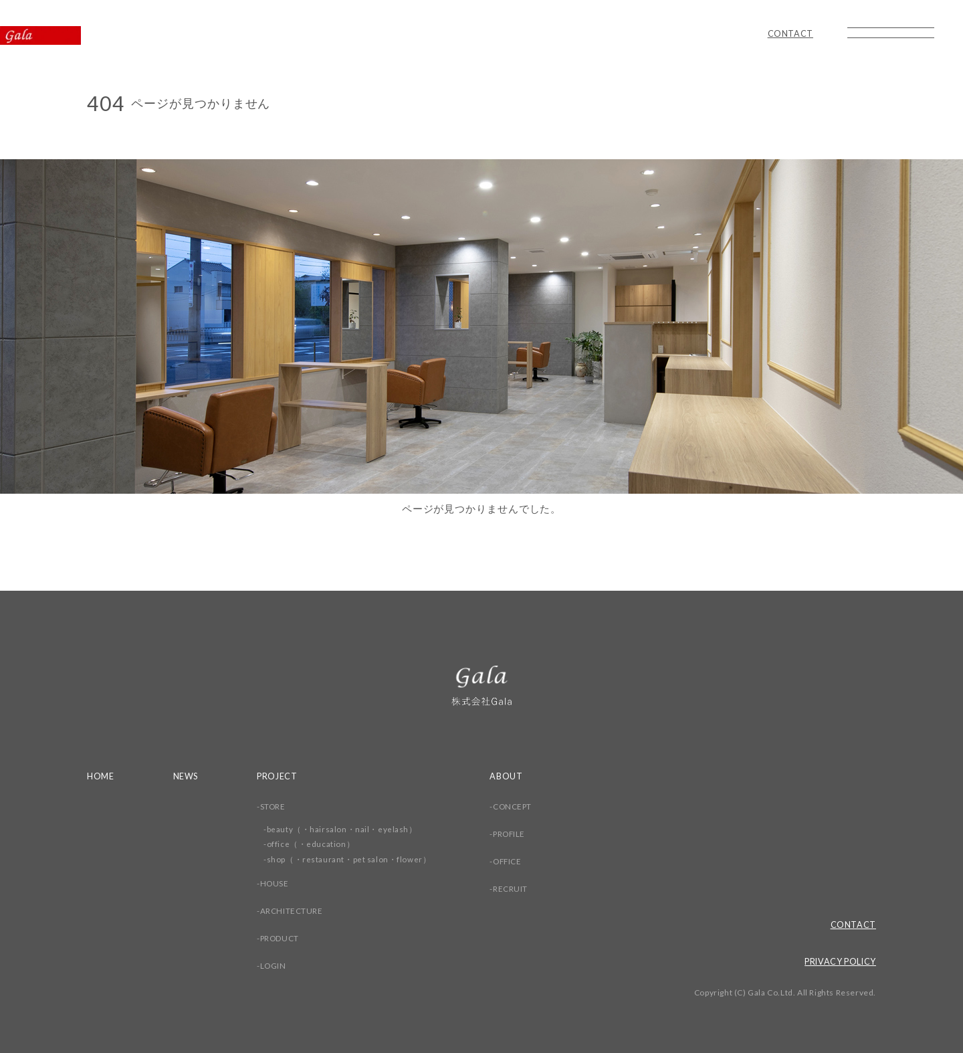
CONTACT (790, 34)
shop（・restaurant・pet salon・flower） (350, 859)
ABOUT (508, 776)
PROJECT (279, 776)
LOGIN (274, 966)
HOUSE (276, 883)
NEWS (187, 776)
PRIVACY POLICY (838, 961)
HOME (101, 776)
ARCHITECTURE (292, 911)
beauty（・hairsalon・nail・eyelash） (343, 829)
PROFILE (512, 834)
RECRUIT (512, 889)
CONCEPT (515, 806)
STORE (274, 806)
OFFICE (510, 861)
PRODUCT (281, 938)
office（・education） (312, 844)
